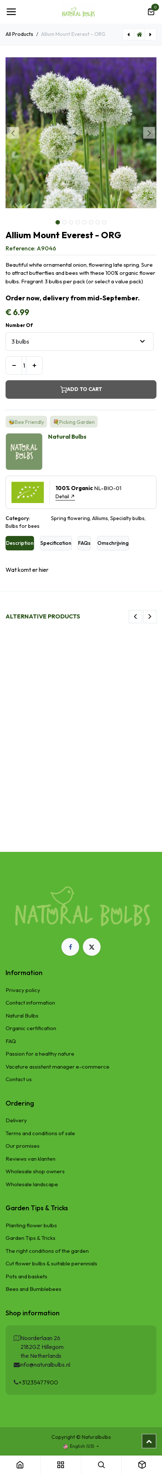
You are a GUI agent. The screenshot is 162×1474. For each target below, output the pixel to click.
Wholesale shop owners (35, 1171)
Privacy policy (23, 990)
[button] (13, 133)
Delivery (16, 1120)
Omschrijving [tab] (113, 543)
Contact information (30, 1002)
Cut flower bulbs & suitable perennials (51, 1263)
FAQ (11, 1041)
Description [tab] (20, 543)
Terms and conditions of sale (40, 1133)
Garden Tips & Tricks (30, 1237)
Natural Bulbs (22, 1015)
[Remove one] (14, 365)
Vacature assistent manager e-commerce (57, 1066)
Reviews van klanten (30, 1158)
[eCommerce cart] (150, 11)
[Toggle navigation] (11, 11)
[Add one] (34, 365)
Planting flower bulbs (31, 1225)
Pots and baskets (26, 1276)
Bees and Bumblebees (33, 1288)
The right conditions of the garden (47, 1250)
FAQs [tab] (84, 543)
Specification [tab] (55, 543)
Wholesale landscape (32, 1184)
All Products (19, 34)
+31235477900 (38, 1382)
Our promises (23, 1145)
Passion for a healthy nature (40, 1053)
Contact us (19, 1079)
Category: (18, 518)
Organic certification (31, 1028)
